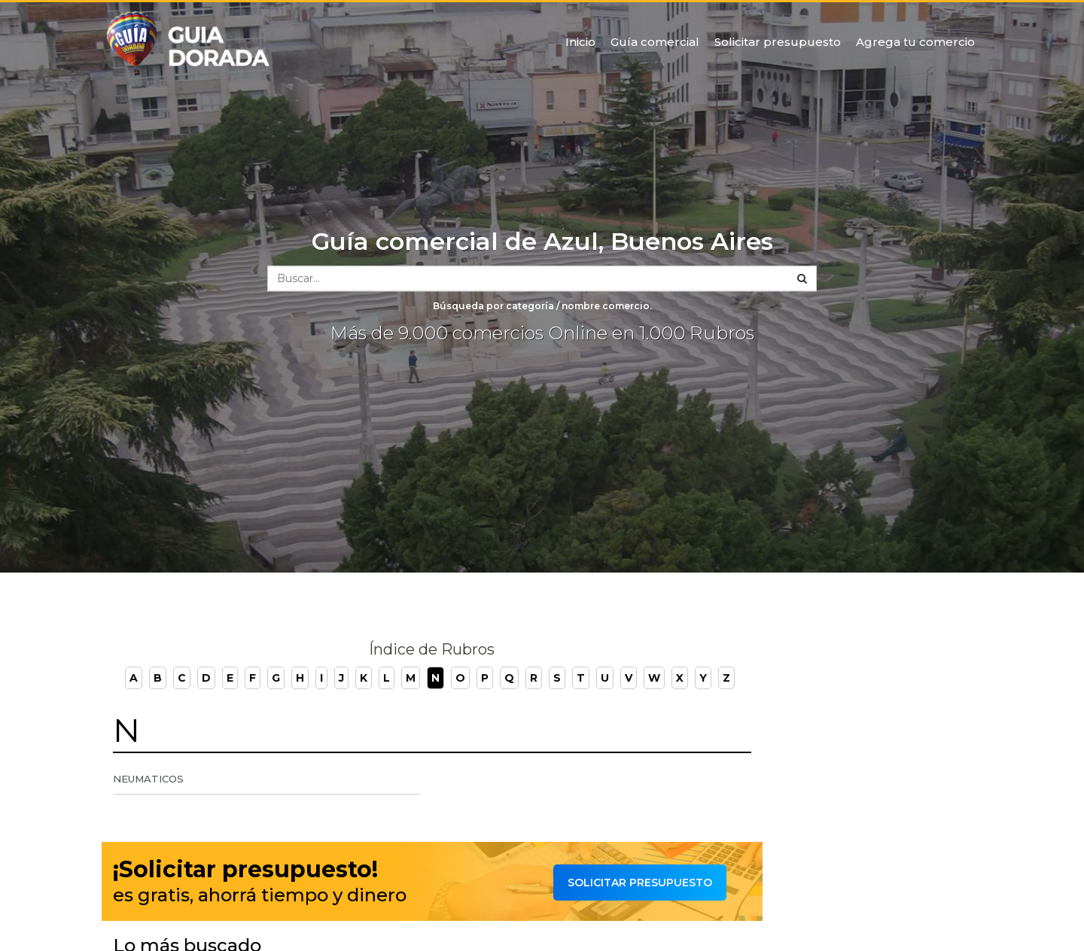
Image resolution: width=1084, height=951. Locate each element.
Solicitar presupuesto (777, 42)
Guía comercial (655, 42)
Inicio (580, 42)
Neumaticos (148, 779)
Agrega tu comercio (915, 42)
